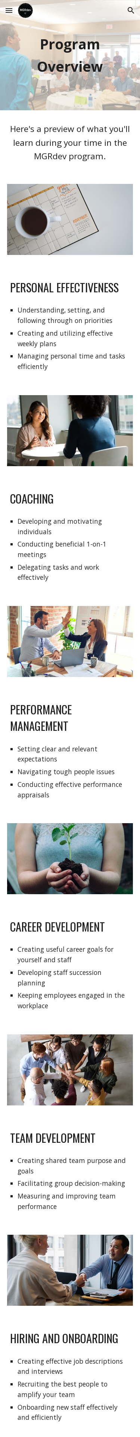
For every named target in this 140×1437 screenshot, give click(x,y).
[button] (9, 10)
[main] (70, 55)
